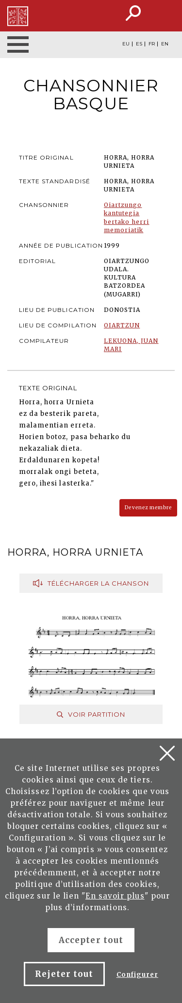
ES (139, 44)
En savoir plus (115, 895)
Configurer (137, 975)
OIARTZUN (122, 325)
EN (164, 44)
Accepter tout (91, 940)
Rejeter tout (64, 974)
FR (152, 44)
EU (126, 44)
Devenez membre (148, 507)
